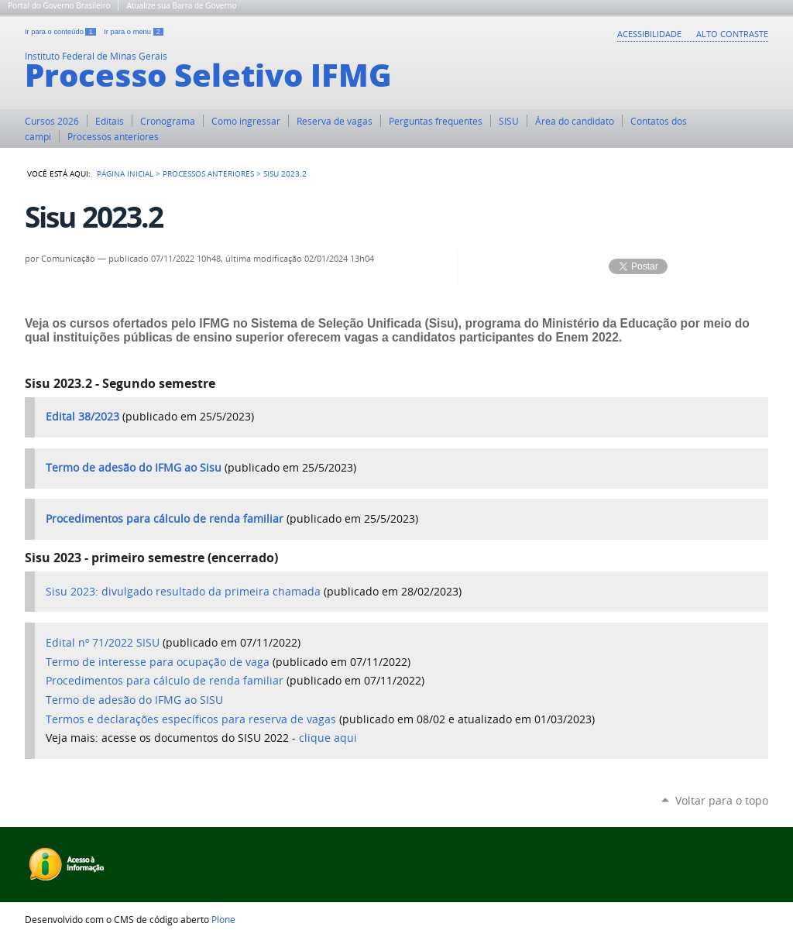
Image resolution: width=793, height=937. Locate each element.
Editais (109, 121)
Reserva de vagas (334, 121)
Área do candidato (574, 121)
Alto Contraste (732, 33)
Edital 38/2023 (82, 417)
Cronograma (167, 121)
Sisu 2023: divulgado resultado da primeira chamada (183, 592)
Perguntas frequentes (435, 121)
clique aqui (328, 738)
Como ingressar (245, 121)
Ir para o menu (133, 32)
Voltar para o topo (721, 800)
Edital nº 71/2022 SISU (103, 643)
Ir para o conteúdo (61, 32)
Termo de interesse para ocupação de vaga (157, 662)
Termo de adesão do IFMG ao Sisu (133, 468)
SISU (509, 121)
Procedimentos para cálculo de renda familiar (164, 519)
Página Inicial (125, 173)
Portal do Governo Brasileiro (59, 5)
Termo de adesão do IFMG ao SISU (134, 700)
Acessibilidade (649, 33)
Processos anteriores (113, 136)
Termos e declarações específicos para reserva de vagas (191, 719)
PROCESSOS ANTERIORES (208, 173)
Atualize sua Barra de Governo (181, 5)
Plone (223, 919)
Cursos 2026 (52, 121)
